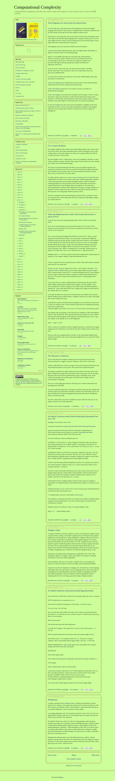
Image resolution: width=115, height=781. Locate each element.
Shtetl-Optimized (22, 299)
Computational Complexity (37, 7)
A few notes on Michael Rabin (23, 131)
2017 (18, 195)
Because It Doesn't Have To (22, 105)
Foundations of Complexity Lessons (24, 70)
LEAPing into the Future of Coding (24, 108)
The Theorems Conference (58, 356)
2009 (18, 272)
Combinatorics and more (24, 365)
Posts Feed (18, 93)
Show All (40, 370)
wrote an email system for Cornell (82, 177)
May (20, 246)
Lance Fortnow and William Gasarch (26, 379)
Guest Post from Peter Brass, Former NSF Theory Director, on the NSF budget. (28, 127)
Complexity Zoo (19, 156)
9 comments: (73, 345)
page (65, 644)
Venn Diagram (57, 105)
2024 (18, 177)
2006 (18, 279)
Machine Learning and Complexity (24, 115)
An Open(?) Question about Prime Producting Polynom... (27, 225)
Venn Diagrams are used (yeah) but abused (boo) (67, 23)
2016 (18, 197)
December (21, 202)
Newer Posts (52, 755)
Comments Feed (19, 96)
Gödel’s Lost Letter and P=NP (25, 323)
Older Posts (96, 755)
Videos (17, 90)
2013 (18, 261)
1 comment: (74, 204)
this (70, 40)
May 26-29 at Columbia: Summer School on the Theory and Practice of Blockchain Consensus (28, 352)
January (21, 256)
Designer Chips (54, 530)
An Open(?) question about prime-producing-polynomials (70, 591)
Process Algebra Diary (23, 342)
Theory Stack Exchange (21, 153)
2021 (18, 184)
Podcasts (17, 87)
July (20, 241)
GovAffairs (20, 307)
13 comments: (75, 406)
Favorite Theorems (20, 67)
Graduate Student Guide (21, 73)
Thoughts (19, 336)
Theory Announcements (21, 150)
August (21, 238)
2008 (18, 274)
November (22, 204)
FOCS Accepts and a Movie (22, 118)
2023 (18, 179)
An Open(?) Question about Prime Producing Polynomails (79, 426)
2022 (18, 182)
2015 (18, 200)
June (20, 243)
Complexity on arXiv (20, 158)
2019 (18, 190)
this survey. (80, 495)
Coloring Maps (19, 124)
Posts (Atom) (77, 765)
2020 (18, 187)
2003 (18, 287)
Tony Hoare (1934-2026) (21, 121)
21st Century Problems (57, 146)
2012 (18, 264)
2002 (18, 289)
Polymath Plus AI (21, 366)
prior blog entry (54, 28)
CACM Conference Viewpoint (23, 85)
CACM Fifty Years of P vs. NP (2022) (25, 82)
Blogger (61, 777)
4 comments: (74, 135)
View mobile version (73, 759)
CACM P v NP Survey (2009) (22, 79)
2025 (18, 174)
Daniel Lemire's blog (22, 316)
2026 (18, 172)
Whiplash (67, 703)
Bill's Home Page (19, 62)
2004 (18, 284)
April (20, 248)
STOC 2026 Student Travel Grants (25, 331)
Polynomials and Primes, (86, 432)
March (20, 251)
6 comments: (75, 748)
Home (74, 755)
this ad (53, 76)
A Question (20, 324)
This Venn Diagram (55, 82)
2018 (18, 192)
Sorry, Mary (20, 360)
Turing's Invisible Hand (23, 349)
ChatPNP (17, 76)
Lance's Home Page (20, 65)
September (22, 209)
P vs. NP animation (22, 337)
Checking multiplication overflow (25, 318)
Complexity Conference (21, 144)
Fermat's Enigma (92, 270)
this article (54, 50)
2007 (18, 277)
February (21, 253)
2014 (18, 259)
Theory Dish (20, 329)
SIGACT (17, 147)
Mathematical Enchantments (25, 358)
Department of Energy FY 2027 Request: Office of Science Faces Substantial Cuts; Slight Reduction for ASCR (27, 310)
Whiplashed (52, 700)
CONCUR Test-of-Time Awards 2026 (26, 344)
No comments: (74, 689)
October (21, 207)
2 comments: (75, 580)
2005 (18, 282)
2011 (18, 267)
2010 (18, 269)
